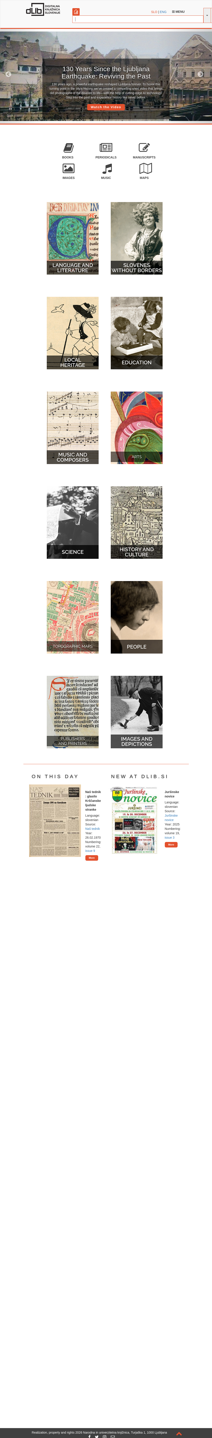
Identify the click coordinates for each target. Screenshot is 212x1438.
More (92, 857)
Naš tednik (92, 828)
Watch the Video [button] (106, 107)
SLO (154, 12)
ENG (163, 12)
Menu (178, 11)
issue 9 (90, 851)
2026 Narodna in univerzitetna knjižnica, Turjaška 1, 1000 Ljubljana (121, 1432)
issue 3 (169, 837)
